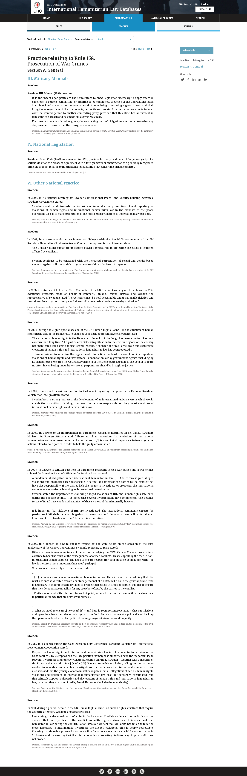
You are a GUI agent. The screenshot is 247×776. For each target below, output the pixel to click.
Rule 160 (144, 49)
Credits (194, 4)
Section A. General (191, 66)
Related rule (196, 50)
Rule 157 (50, 49)
